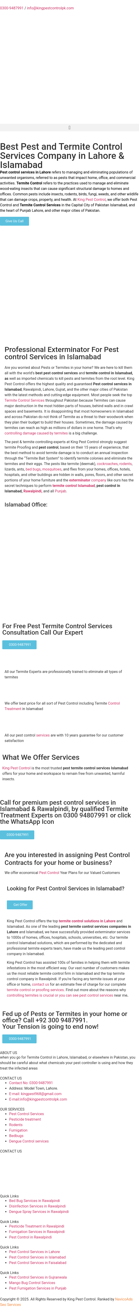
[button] (69, 127)
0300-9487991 (12, 8)
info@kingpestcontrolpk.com (50, 8)
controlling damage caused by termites (36, 433)
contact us (40, 984)
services (43, 735)
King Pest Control (92, 199)
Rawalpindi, (33, 491)
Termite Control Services (24, 400)
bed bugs (33, 469)
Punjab (60, 491)
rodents (125, 464)
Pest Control (49, 873)
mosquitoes (51, 469)
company (87, 480)
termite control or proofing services (35, 990)
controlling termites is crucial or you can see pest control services (60, 995)
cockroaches (107, 464)
